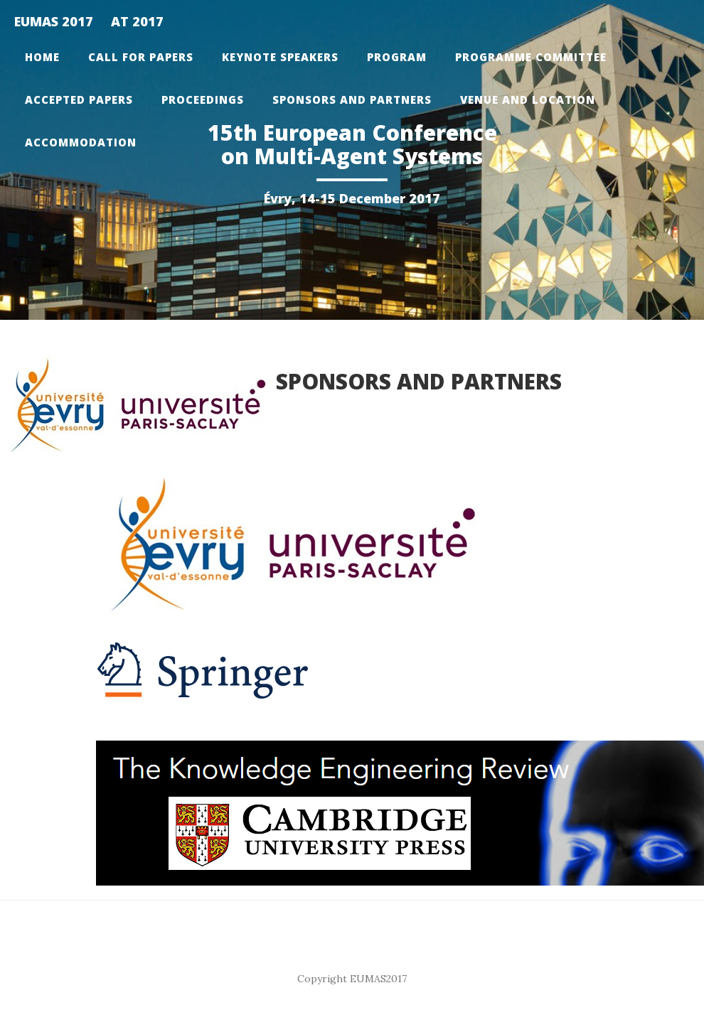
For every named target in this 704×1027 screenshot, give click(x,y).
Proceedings (202, 99)
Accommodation (81, 142)
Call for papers (140, 57)
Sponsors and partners (352, 99)
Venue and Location (527, 99)
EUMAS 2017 (53, 21)
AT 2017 (137, 21)
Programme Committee (531, 57)
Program (397, 57)
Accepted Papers (79, 99)
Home (42, 57)
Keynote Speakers (280, 57)
